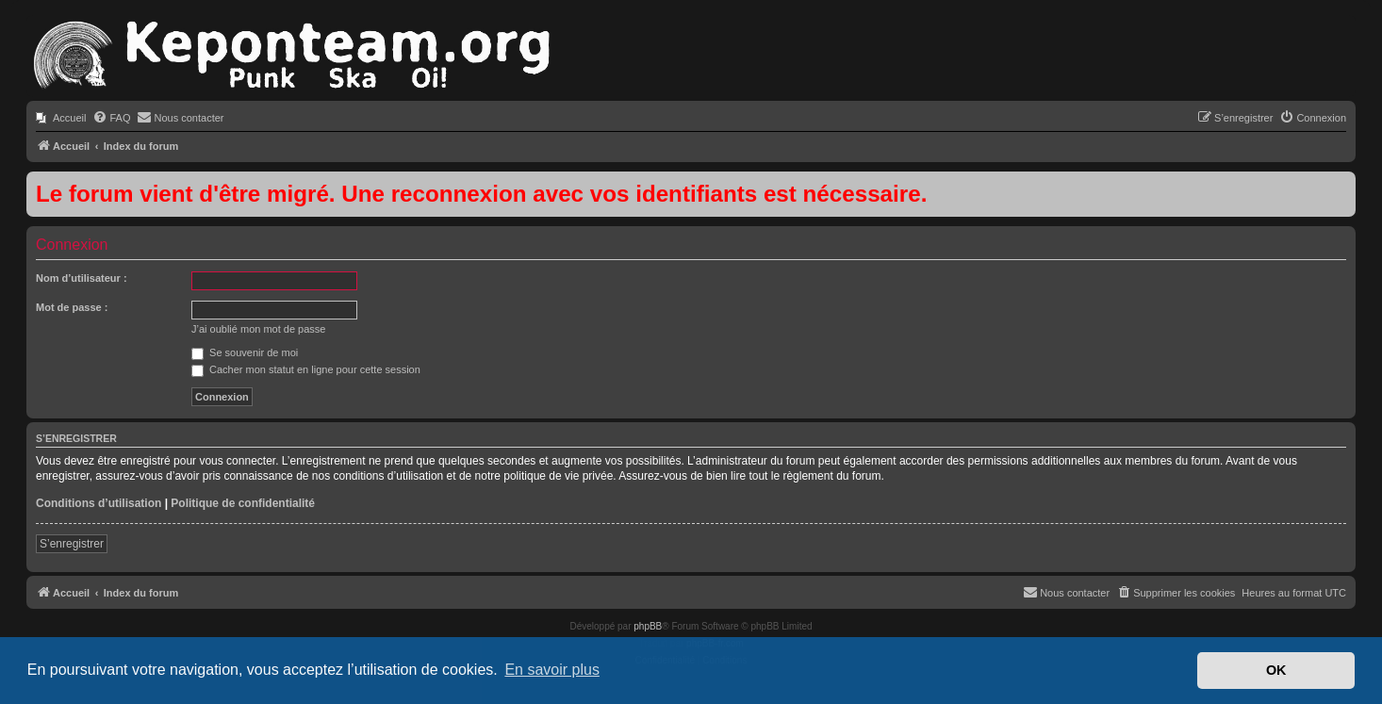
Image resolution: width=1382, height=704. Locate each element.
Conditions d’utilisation (98, 503)
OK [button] (1276, 670)
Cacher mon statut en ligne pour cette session (305, 369)
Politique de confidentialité (243, 503)
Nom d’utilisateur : (81, 278)
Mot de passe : (71, 307)
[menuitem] (61, 117)
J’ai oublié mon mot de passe (258, 329)
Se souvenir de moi (244, 352)
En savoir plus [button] (552, 670)
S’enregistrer (72, 543)
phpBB (647, 626)
